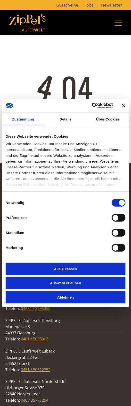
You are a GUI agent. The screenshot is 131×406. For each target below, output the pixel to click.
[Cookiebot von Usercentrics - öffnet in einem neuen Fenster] (92, 106)
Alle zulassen (65, 269)
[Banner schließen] (123, 105)
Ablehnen (65, 297)
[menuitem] (67, 5)
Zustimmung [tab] (23, 119)
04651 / (27, 308)
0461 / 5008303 (34, 339)
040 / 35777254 (34, 400)
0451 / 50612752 (35, 369)
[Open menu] (118, 22)
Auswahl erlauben (65, 283)
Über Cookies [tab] (108, 119)
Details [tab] (65, 119)
